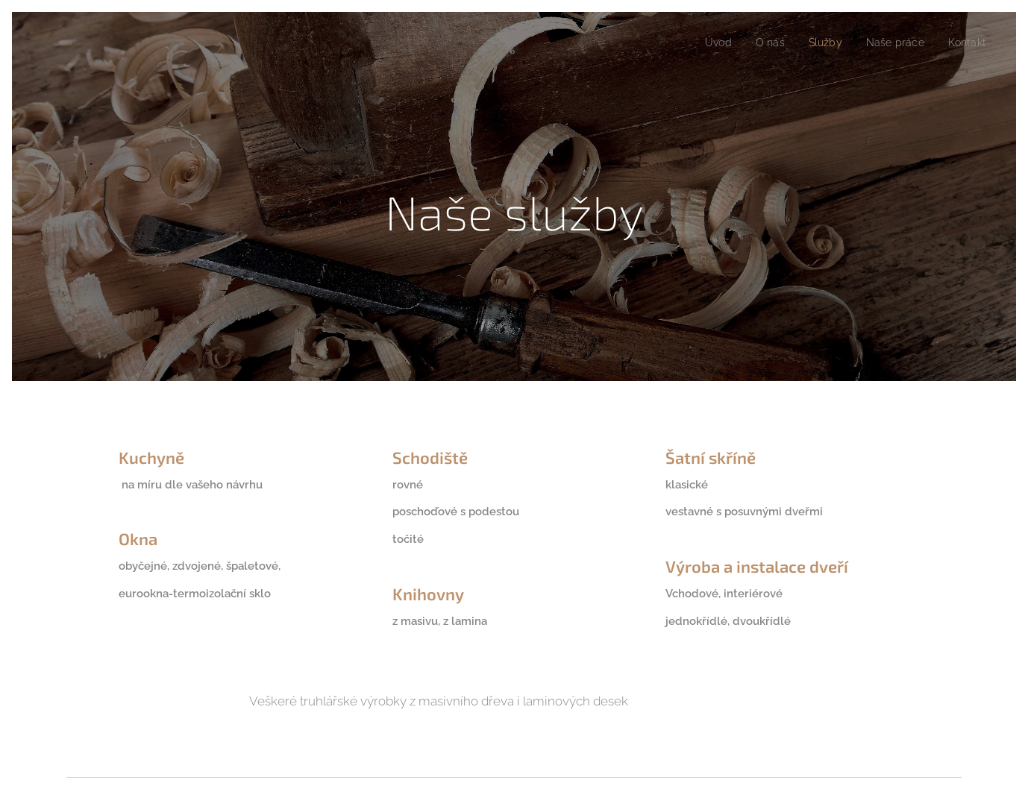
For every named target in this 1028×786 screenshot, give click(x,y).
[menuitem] (706, 42)
